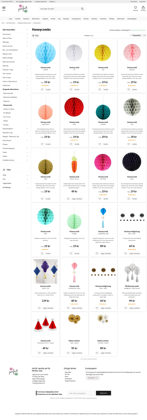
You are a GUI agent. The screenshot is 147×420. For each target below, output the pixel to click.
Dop (59, 19)
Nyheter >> (53, 1)
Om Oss (67, 374)
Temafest (17, 19)
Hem (3, 23)
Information (133, 1)
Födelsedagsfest (131, 19)
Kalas (10, 19)
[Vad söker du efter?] (62, 9)
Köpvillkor (68, 372)
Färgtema (45, 19)
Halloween (103, 19)
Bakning (86, 19)
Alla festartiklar (76, 19)
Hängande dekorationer (138, 30)
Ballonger (66, 19)
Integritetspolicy (70, 381)
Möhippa (111, 19)
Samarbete (68, 379)
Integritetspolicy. (91, 398)
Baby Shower (36, 19)
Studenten (94, 19)
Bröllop (53, 19)
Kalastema (26, 19)
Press (66, 376)
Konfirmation (120, 19)
